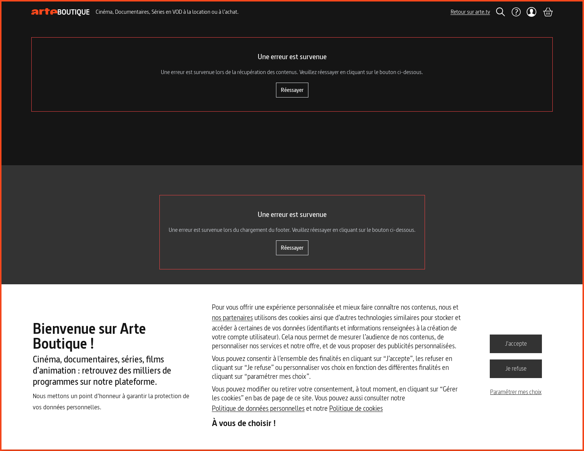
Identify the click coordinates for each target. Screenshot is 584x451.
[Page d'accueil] (60, 12)
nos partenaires (232, 317)
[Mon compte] (532, 12)
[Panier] (547, 12)
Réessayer (292, 90)
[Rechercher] (500, 12)
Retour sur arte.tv (470, 12)
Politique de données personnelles (258, 408)
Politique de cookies (356, 408)
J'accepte (516, 343)
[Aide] (516, 12)
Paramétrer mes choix (516, 392)
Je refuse (516, 368)
